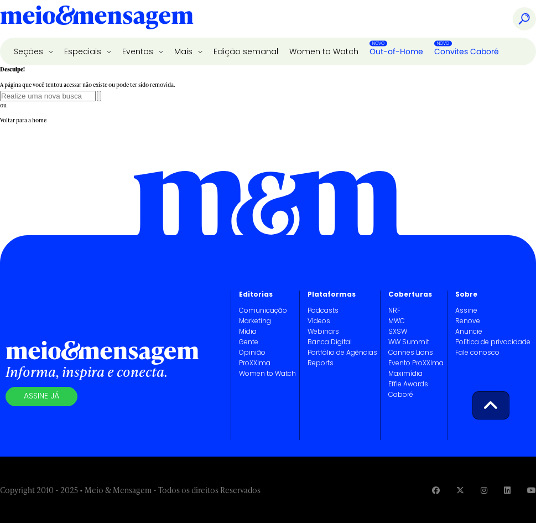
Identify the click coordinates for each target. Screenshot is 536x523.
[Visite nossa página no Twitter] (460, 490)
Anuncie (468, 332)
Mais (184, 52)
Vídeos (319, 321)
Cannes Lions (410, 353)
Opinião (252, 353)
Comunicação (263, 311)
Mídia (248, 332)
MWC (396, 321)
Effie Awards (408, 384)
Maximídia (405, 374)
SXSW (397, 332)
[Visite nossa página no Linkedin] (507, 490)
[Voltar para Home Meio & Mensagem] (97, 19)
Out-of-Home (396, 51)
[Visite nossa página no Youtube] (531, 490)
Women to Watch (323, 52)
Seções (29, 52)
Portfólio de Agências (342, 353)
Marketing (255, 321)
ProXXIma (254, 363)
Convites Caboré (466, 51)
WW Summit (408, 342)
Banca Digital (330, 342)
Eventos (138, 52)
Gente (248, 342)
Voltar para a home (23, 120)
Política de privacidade (492, 342)
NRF (394, 311)
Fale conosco (477, 353)
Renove (467, 321)
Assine (466, 311)
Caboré (400, 395)
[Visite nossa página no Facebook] (436, 490)
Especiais (83, 52)
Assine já (41, 396)
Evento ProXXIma (416, 363)
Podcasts (323, 311)
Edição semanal (246, 52)
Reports (321, 363)
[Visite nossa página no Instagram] (484, 490)
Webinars (323, 332)
